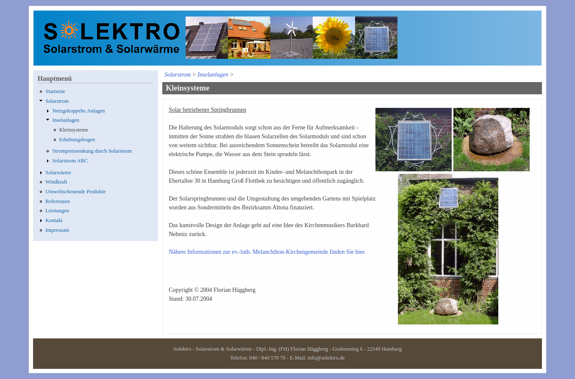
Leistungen (57, 211)
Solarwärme (58, 173)
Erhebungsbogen (77, 140)
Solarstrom (57, 101)
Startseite (55, 91)
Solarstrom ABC (70, 161)
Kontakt (54, 220)
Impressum (57, 230)
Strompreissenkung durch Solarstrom (92, 151)
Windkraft (56, 182)
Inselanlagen (65, 120)
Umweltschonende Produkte (75, 192)
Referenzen (57, 201)
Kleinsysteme (74, 130)
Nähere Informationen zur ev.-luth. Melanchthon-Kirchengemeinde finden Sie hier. (267, 252)
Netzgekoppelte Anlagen (78, 111)
